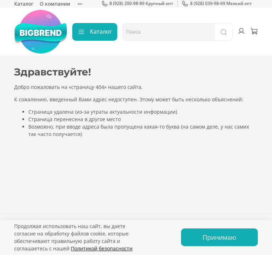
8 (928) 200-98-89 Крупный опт (137, 3)
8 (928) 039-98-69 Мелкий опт (217, 3)
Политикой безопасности (101, 248)
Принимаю (219, 237)
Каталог (23, 3)
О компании (55, 3)
